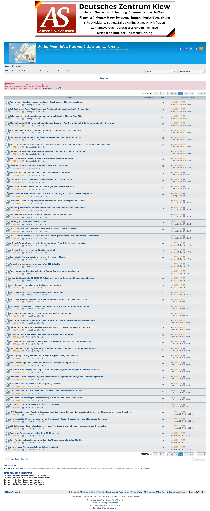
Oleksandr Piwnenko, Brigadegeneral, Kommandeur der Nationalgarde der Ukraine (47, 201)
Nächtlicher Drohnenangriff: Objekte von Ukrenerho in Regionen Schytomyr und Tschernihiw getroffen (56, 377)
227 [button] (175, 93)
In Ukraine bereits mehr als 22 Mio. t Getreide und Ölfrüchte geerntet (41, 313)
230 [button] (191, 93)
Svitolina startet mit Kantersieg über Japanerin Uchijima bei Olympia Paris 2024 (46, 116)
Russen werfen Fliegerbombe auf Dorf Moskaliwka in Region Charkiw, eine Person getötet (51, 193)
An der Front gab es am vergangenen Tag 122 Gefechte (35, 264)
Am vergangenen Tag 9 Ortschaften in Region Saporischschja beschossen (44, 355)
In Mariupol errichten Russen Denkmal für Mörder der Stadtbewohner (41, 334)
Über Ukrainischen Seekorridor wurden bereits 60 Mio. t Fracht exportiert (43, 229)
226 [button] (170, 93)
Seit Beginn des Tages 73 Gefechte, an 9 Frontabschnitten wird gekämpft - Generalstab (49, 109)
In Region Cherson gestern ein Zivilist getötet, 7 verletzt (35, 384)
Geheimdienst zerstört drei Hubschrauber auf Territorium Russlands (41, 215)
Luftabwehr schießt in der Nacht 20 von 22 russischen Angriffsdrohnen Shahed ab (47, 391)
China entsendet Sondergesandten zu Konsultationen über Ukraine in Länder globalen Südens (53, 348)
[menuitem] (7, 66)
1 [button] (163, 93)
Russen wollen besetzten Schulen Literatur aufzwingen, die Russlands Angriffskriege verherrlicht (54, 236)
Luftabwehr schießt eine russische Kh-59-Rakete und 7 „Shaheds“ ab (41, 179)
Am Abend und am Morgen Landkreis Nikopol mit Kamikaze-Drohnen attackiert (46, 398)
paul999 (117, 505)
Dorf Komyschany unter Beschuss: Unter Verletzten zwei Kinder (39, 165)
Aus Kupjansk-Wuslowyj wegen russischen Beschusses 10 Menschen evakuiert (46, 102)
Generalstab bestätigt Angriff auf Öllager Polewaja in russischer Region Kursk (45, 137)
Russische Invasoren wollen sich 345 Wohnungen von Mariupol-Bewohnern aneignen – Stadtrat (53, 320)
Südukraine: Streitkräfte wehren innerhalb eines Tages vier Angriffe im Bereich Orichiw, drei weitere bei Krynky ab (62, 123)
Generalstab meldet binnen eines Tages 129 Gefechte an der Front (40, 172)
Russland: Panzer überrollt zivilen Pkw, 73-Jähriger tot (34, 433)
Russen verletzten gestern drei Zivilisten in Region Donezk (36, 292)
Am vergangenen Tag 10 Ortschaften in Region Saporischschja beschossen (44, 271)
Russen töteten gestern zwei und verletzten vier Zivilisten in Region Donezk (44, 363)
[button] (155, 93)
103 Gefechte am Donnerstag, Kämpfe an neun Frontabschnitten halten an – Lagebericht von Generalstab (58, 426)
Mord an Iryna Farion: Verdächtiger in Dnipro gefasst (34, 447)
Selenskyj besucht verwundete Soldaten (28, 222)
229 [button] (186, 93)
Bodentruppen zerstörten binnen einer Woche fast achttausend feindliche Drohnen (47, 208)
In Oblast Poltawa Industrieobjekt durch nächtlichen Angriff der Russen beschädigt (48, 243)
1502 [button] (200, 93)
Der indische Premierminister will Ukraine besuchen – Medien (38, 257)
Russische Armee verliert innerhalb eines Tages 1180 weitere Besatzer (42, 186)
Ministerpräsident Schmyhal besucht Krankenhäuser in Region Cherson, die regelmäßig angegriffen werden (59, 419)
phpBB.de (114, 503)
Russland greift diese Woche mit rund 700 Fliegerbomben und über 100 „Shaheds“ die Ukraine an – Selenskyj (60, 144)
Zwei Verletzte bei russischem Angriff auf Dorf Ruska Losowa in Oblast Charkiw (46, 440)
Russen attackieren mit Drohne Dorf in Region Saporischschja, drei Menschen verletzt (49, 299)
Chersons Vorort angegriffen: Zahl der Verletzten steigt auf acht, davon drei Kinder (47, 151)
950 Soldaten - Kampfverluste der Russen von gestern (34, 405)
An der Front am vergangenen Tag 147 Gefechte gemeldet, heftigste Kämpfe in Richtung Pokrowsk (55, 370)
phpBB (97, 500)
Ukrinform (105, 78)
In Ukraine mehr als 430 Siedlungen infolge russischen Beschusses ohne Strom (46, 130)
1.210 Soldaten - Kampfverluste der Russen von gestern (35, 285)
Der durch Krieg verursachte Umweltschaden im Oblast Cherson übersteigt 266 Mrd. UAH (50, 327)
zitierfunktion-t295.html (51, 88)
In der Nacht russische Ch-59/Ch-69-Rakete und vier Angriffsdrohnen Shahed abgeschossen (52, 278)
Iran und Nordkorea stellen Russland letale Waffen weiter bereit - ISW (41, 158)
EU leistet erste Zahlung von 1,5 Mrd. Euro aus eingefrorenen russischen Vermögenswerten (51, 341)
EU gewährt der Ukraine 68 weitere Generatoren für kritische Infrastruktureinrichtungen (49, 306)
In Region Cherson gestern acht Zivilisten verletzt (32, 250)
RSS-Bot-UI (17, 105)
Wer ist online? (10, 465)
